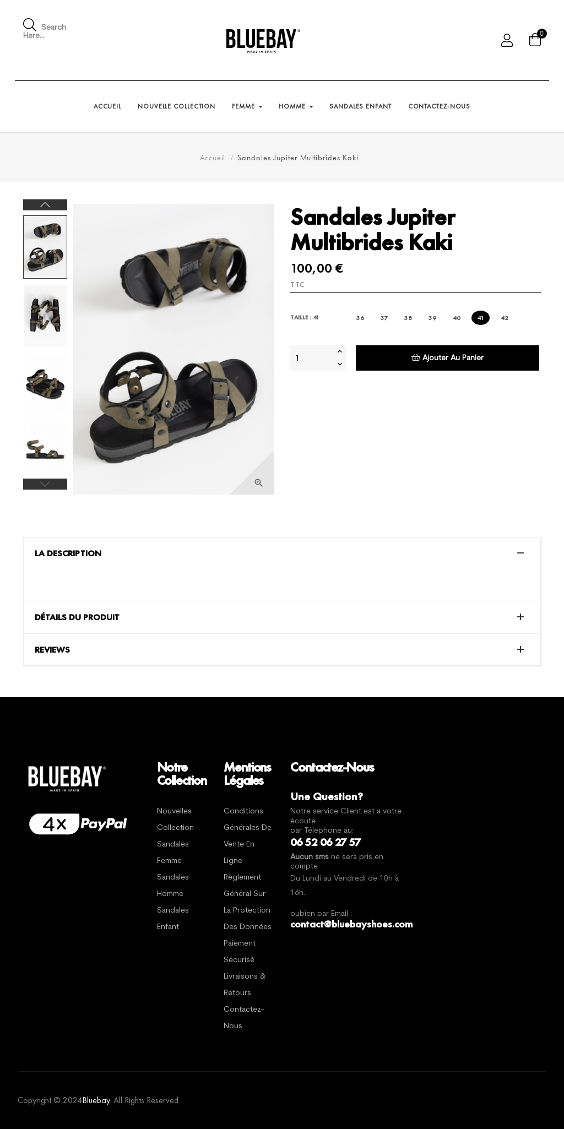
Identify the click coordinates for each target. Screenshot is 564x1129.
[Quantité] (312, 358)
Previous (45, 484)
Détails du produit (77, 617)
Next (45, 204)
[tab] (282, 553)
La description (68, 553)
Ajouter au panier (447, 357)
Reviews (52, 650)
